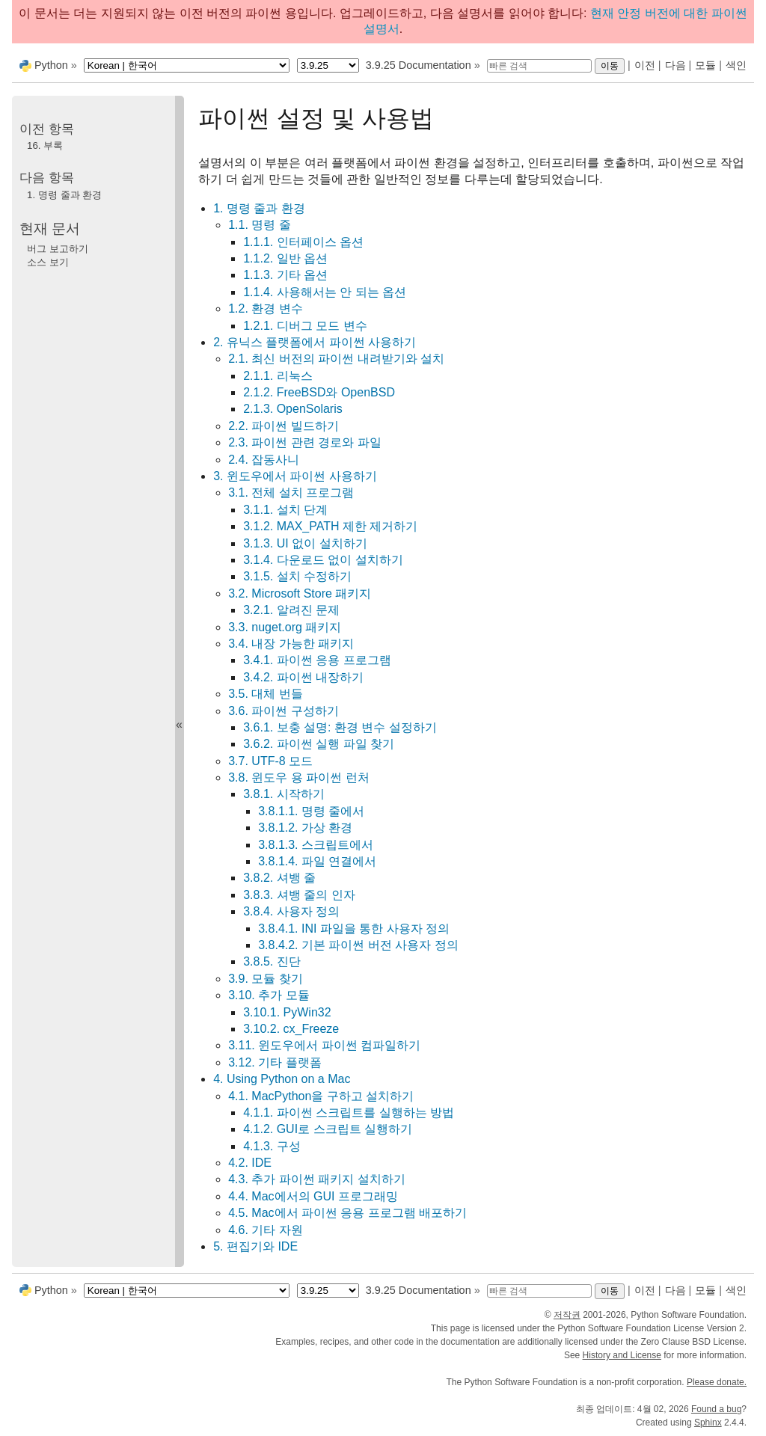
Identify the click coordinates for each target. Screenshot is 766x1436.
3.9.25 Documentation (418, 65)
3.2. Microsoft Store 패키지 (299, 593)
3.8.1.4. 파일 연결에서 (317, 861)
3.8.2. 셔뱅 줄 (279, 877)
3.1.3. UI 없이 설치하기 (305, 543)
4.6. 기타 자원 (265, 1230)
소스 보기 (48, 262)
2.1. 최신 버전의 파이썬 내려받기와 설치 (336, 358)
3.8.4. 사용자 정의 (291, 911)
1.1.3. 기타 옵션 (285, 275)
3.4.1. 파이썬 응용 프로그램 (316, 660)
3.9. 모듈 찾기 (265, 978)
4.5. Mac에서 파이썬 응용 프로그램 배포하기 (347, 1212)
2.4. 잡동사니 (263, 459)
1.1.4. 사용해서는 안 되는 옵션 (324, 292)
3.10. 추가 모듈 (268, 995)
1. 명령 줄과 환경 (259, 208)
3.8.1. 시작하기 (283, 794)
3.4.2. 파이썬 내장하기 (303, 677)
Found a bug (716, 1409)
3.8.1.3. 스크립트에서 (315, 844)
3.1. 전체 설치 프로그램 (291, 492)
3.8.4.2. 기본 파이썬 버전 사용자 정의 (358, 945)
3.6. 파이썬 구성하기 (283, 711)
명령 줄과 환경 (64, 194)
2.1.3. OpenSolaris (293, 408)
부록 (45, 145)
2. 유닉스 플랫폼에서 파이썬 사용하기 (314, 342)
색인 (736, 65)
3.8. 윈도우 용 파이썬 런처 (298, 777)
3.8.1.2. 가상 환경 (305, 827)
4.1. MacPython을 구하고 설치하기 (321, 1096)
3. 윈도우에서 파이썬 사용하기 (295, 476)
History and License (622, 1355)
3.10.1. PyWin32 (287, 1012)
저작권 (567, 1315)
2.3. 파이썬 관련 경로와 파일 (304, 442)
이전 (644, 65)
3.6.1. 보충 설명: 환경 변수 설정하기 (340, 727)
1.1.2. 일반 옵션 (285, 258)
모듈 (705, 65)
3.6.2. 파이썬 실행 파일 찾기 (318, 743)
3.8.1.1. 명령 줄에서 (311, 811)
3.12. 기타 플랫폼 (274, 1062)
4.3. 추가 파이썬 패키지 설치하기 (316, 1179)
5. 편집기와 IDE (255, 1246)
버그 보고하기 (57, 248)
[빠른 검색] (539, 66)
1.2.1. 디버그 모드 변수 (305, 325)
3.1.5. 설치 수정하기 (297, 576)
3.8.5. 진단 (271, 961)
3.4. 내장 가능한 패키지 (291, 643)
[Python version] (328, 65)
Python (51, 65)
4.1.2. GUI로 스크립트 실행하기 (327, 1129)
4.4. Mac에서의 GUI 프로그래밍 (313, 1196)
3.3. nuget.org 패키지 (284, 627)
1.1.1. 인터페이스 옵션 (303, 242)
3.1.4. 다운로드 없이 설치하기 (322, 559)
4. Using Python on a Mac (281, 1079)
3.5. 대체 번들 (265, 693)
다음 (675, 65)
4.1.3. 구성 (271, 1146)
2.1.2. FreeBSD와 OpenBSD (319, 392)
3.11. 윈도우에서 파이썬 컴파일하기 (324, 1045)
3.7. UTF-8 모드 (270, 761)
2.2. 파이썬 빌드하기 (283, 426)
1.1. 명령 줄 (259, 224)
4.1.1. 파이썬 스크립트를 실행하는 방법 (348, 1112)
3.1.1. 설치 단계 (285, 509)
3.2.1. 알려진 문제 (291, 610)
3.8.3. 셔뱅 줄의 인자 (299, 895)
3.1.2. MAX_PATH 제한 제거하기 (330, 526)
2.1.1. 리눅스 (277, 375)
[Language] (186, 65)
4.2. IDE (250, 1162)
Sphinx (708, 1422)
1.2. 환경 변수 (265, 308)
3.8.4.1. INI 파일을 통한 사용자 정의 (354, 928)
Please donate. (717, 1382)
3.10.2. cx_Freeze (291, 1028)
